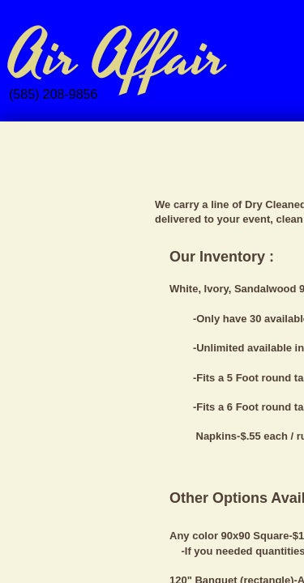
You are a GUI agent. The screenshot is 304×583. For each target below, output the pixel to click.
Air (43, 58)
